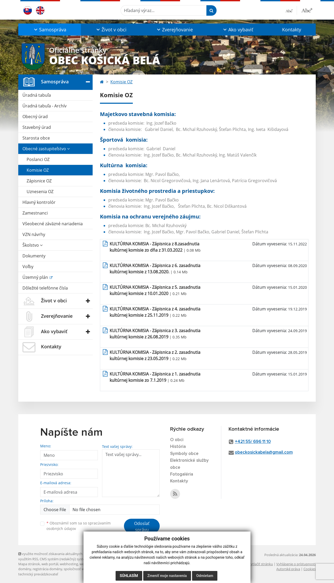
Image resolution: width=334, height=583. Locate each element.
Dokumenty (33, 256)
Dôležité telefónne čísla (45, 288)
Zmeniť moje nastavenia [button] (167, 576)
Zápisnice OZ (39, 181)
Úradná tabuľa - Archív (44, 106)
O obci (176, 440)
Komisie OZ (38, 170)
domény (24, 569)
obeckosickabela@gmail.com (264, 452)
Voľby (27, 266)
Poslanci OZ (38, 159)
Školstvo (32, 245)
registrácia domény (47, 569)
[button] (49, 30)
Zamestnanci (35, 213)
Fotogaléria (181, 474)
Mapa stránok (29, 564)
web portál (49, 564)
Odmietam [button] (204, 576)
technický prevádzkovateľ (38, 574)
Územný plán (35, 277)
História (178, 447)
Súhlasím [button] (129, 576)
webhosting (69, 564)
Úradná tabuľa (36, 95)
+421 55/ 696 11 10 (253, 442)
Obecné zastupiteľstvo (46, 149)
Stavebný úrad (36, 127)
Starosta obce (36, 138)
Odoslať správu (142, 527)
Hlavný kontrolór (39, 202)
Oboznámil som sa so (78, 526)
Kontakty (291, 29)
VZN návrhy (33, 234)
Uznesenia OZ (40, 191)
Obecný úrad (35, 116)
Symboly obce (184, 454)
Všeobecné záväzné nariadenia (52, 224)
